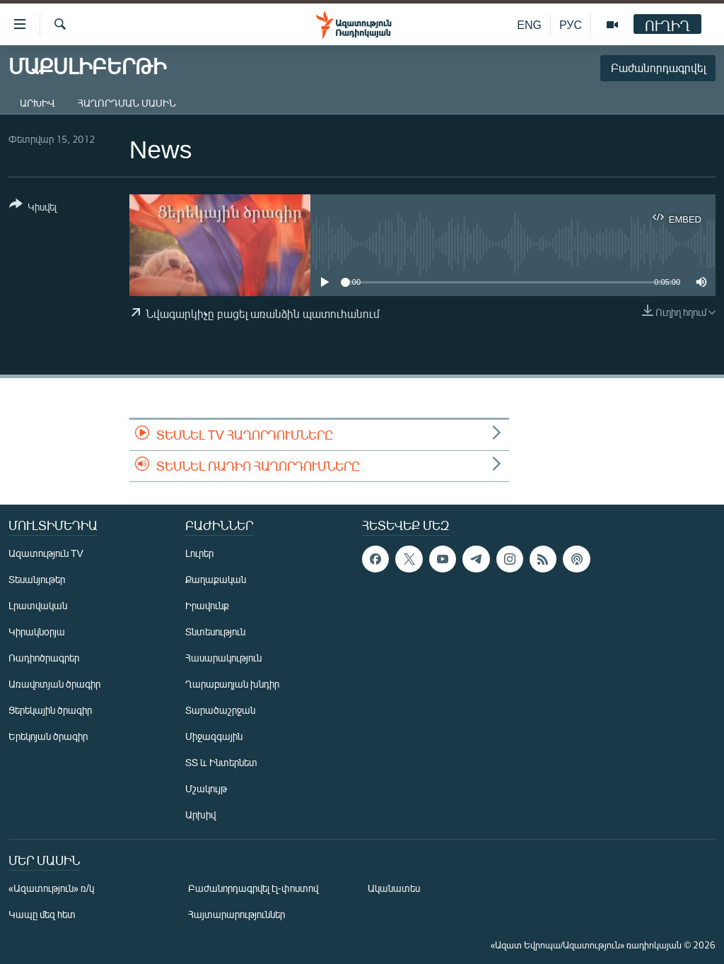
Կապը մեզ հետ (42, 914)
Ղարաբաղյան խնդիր (232, 684)
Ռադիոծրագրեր (43, 658)
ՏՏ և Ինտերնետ (221, 762)
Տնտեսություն (215, 631)
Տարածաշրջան (220, 710)
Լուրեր (199, 553)
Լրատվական (37, 605)
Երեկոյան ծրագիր (48, 736)
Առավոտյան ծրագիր (54, 684)
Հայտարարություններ (236, 914)
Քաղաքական (215, 579)
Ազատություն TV (45, 553)
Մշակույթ (206, 788)
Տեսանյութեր (36, 579)
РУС (570, 24)
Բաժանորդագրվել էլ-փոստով (253, 888)
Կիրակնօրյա (36, 631)
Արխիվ (37, 103)
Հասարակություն (223, 658)
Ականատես (394, 888)
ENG (529, 24)
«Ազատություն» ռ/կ (51, 888)
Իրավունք (207, 605)
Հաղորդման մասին (127, 103)
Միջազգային (214, 736)
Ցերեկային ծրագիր (50, 710)
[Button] (33, 208)
